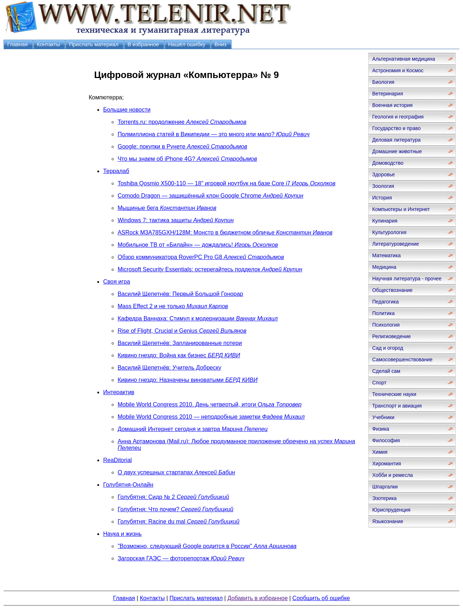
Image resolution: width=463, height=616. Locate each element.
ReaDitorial (117, 460)
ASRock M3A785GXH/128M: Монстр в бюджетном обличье (225, 232)
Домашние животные (397, 151)
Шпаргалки (385, 487)
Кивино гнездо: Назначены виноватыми (188, 380)
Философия (386, 440)
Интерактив (118, 392)
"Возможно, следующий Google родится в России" (207, 546)
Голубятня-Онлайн (128, 485)
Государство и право (396, 128)
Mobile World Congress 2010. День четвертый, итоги (209, 404)
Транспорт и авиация (397, 406)
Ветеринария (387, 93)
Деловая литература (396, 140)
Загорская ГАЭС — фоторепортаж (181, 558)
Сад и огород (387, 348)
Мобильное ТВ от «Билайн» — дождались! (198, 245)
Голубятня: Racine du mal (178, 521)
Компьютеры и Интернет (401, 209)
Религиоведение (391, 336)
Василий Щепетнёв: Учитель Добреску (169, 368)
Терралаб (116, 171)
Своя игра (116, 282)
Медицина (384, 267)
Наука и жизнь (122, 534)
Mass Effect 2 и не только (173, 306)
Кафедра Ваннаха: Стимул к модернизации (198, 318)
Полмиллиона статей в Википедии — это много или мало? (214, 134)
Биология (383, 82)
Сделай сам (386, 371)
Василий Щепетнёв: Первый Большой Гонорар (180, 294)
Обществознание (392, 290)
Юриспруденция (391, 510)
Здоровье (383, 174)
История (382, 198)
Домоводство (387, 163)
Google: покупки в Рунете (182, 146)
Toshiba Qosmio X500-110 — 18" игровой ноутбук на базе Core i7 (226, 183)
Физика (380, 429)
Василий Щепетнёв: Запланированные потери (180, 343)
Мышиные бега (167, 208)
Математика (386, 255)
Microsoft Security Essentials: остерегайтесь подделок (210, 269)
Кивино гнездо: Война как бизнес (179, 355)
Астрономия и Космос (398, 70)
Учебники (383, 417)
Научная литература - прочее (406, 278)
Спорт (379, 382)
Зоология (383, 186)
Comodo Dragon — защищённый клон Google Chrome (210, 196)
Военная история (392, 105)
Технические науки (394, 394)
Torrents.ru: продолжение (182, 122)
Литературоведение (395, 244)
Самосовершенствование (402, 359)
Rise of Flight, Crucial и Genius (182, 331)
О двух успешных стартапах (176, 472)
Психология (386, 325)
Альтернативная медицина (403, 59)
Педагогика (385, 302)
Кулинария (385, 221)
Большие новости (126, 110)
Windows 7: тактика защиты (176, 220)
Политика (383, 313)
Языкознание (387, 521)
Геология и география (398, 117)
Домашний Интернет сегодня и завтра (193, 429)
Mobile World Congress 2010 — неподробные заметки (211, 417)
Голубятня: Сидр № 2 (173, 497)
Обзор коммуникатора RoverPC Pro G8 (201, 257)
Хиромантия (386, 463)
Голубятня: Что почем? (175, 509)
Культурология (389, 232)
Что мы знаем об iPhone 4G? (187, 159)
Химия (379, 452)
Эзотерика (384, 498)
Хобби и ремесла (392, 475)
